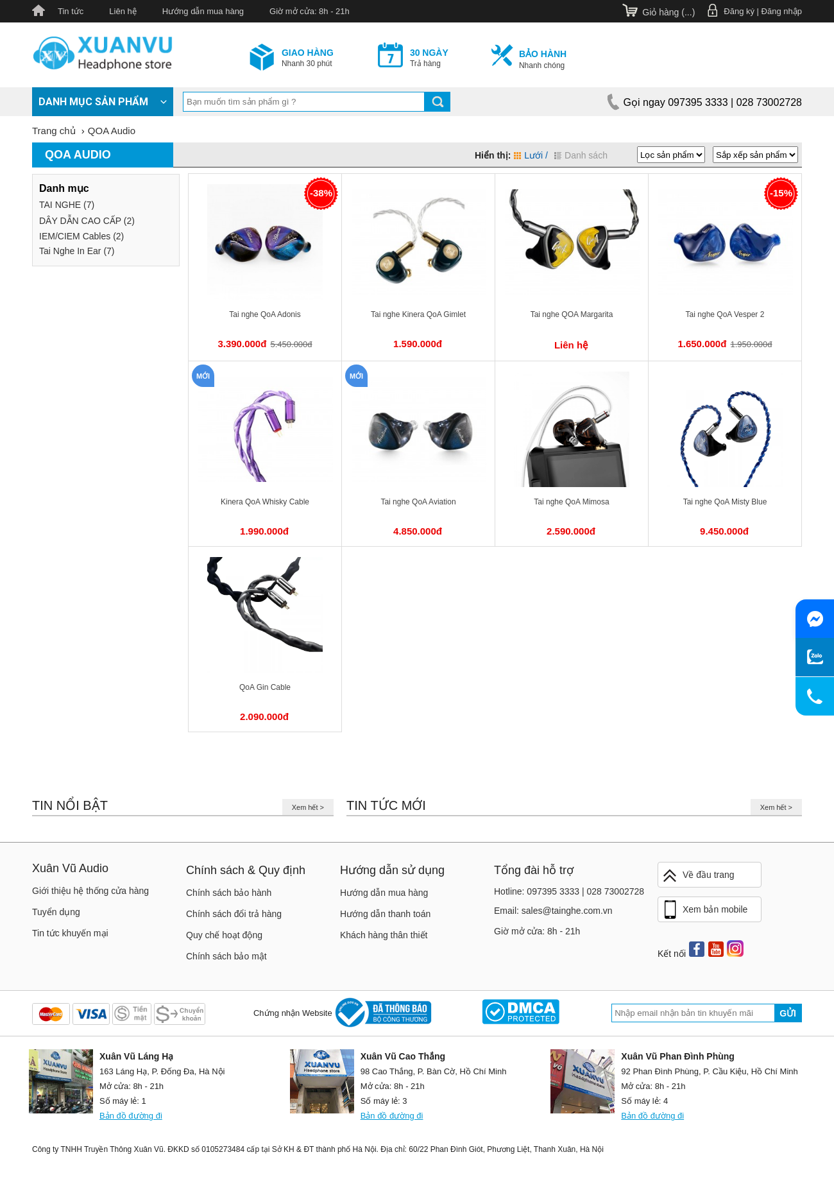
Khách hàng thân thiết (383, 935)
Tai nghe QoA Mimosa (571, 501)
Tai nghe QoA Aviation (417, 501)
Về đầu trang (698, 875)
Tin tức (70, 11)
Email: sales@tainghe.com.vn (553, 910)
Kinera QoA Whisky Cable (265, 501)
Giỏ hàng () (668, 12)
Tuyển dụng (56, 912)
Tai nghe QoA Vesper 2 (725, 314)
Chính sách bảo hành (228, 893)
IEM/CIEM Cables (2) (81, 236)
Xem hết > (308, 807)
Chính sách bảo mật (226, 956)
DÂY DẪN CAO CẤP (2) (87, 221)
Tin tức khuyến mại (70, 933)
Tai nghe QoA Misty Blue (725, 501)
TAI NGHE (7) (66, 205)
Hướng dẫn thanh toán (385, 914)
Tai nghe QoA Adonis (264, 314)
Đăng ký (739, 11)
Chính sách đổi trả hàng (234, 914)
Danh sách (581, 155)
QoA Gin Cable (265, 687)
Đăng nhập (782, 11)
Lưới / (531, 155)
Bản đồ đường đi (130, 1115)
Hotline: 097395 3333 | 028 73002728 (569, 891)
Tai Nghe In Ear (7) (77, 251)
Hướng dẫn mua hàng (203, 11)
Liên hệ (122, 11)
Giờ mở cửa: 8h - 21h (309, 11)
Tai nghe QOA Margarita (572, 314)
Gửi (787, 1013)
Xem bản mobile (704, 910)
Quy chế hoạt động (224, 935)
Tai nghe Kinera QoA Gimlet (418, 314)
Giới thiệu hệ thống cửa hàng (90, 891)
